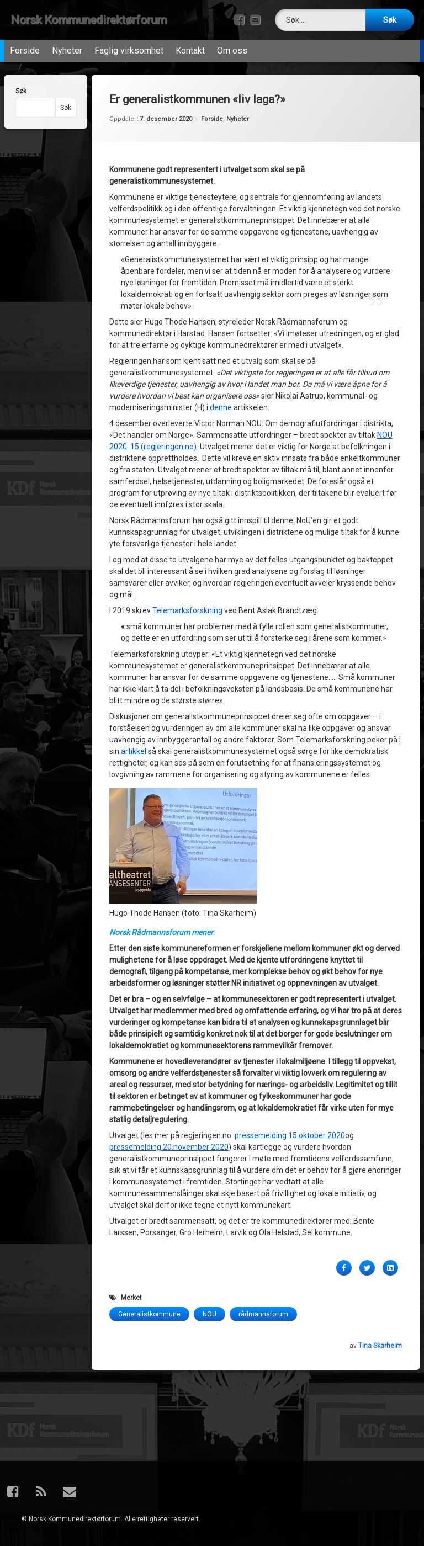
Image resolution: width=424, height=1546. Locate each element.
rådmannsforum (263, 1227)
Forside (25, 46)
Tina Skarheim (380, 1259)
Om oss (232, 46)
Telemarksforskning (187, 523)
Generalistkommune (149, 1227)
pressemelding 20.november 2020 (169, 1060)
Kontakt (190, 46)
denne (221, 320)
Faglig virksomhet (128, 46)
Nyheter (67, 46)
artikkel (133, 664)
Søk (15, 91)
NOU (209, 1227)
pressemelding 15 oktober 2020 (290, 1048)
